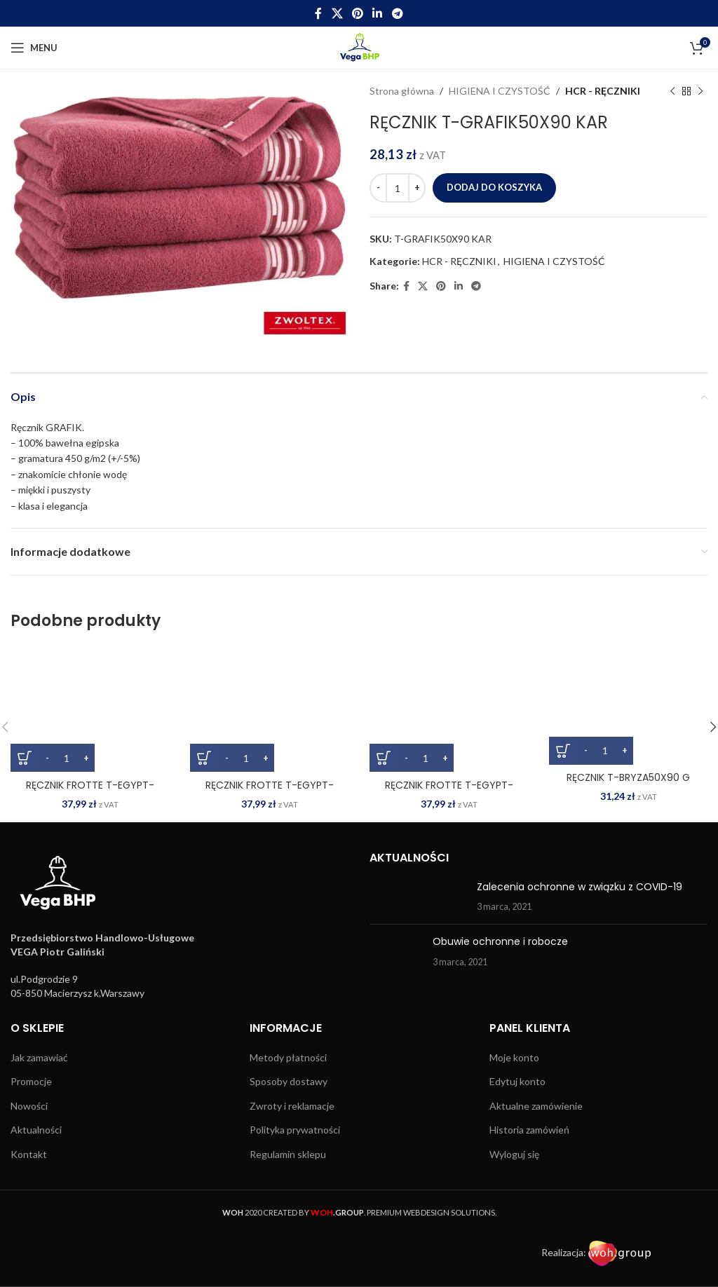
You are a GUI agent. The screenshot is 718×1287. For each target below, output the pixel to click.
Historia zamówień (529, 1130)
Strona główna (402, 91)
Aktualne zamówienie (536, 1106)
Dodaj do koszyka (494, 187)
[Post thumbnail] (418, 896)
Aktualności (36, 1130)
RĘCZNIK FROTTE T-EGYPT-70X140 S (449, 792)
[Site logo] (359, 47)
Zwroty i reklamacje (292, 1106)
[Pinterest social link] (357, 13)
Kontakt (29, 1154)
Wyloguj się (514, 1154)
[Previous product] (672, 91)
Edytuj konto (517, 1081)
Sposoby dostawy (288, 1081)
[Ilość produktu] (397, 188)
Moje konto (514, 1057)
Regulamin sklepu (288, 1154)
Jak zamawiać (39, 1057)
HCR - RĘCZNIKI (602, 91)
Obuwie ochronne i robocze (500, 941)
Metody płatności (288, 1057)
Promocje (31, 1081)
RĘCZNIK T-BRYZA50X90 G (628, 777)
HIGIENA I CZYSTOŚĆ (499, 91)
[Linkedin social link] (377, 13)
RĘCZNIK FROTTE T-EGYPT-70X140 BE (90, 792)
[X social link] (337, 13)
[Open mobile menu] (34, 48)
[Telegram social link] (397, 13)
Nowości (29, 1106)
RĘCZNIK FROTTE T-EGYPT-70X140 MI (269, 792)
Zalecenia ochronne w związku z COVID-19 (579, 887)
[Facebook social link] (319, 13)
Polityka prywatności (295, 1130)
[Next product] (700, 91)
